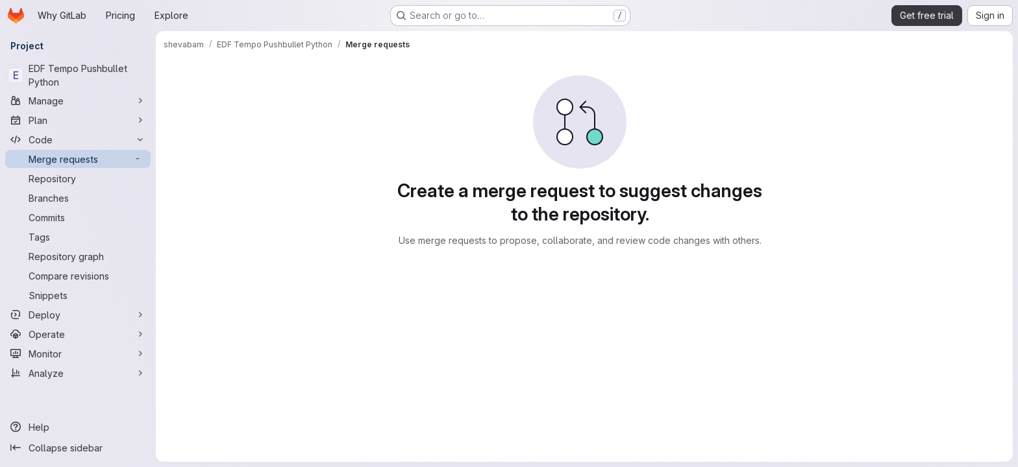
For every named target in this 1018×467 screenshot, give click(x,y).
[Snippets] (78, 295)
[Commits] (78, 217)
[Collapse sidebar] (78, 447)
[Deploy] (78, 314)
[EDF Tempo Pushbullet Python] (78, 75)
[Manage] (78, 100)
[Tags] (78, 237)
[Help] (78, 427)
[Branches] (78, 198)
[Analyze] (78, 373)
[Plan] (78, 120)
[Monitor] (78, 353)
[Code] (78, 139)
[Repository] (78, 178)
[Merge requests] (78, 159)
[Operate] (78, 334)
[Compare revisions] (78, 276)
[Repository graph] (78, 256)
